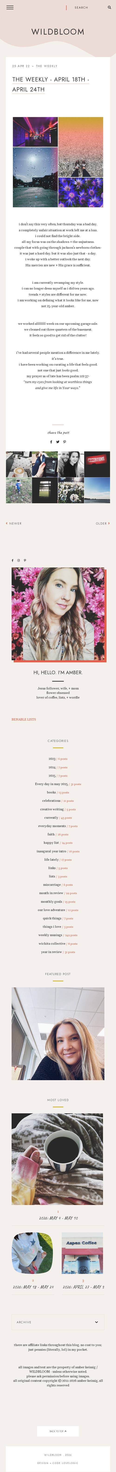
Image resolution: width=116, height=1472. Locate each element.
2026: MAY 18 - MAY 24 (33, 1287)
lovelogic (70, 1463)
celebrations (58, 801)
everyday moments (58, 826)
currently (58, 818)
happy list (58, 843)
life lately (58, 860)
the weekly (47, 66)
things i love (58, 927)
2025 (58, 776)
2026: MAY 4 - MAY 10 (58, 1218)
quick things (58, 918)
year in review (58, 952)
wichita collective (58, 944)
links (58, 868)
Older (103, 523)
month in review (58, 893)
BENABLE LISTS (24, 720)
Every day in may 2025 (58, 784)
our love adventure (58, 910)
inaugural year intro (58, 851)
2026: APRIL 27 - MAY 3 (83, 1287)
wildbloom (57, 32)
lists (58, 876)
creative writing (58, 809)
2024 (58, 767)
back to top (58, 1431)
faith (58, 834)
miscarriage (58, 885)
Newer (14, 523)
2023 (58, 759)
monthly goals (58, 902)
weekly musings (58, 935)
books (58, 792)
